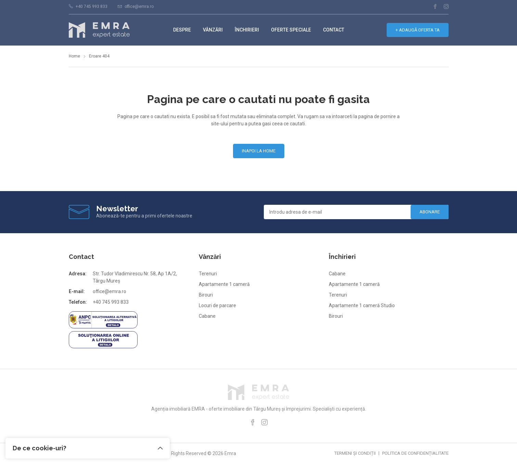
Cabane (207, 316)
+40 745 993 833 (91, 6)
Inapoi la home (258, 150)
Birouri (206, 295)
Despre (182, 30)
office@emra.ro (139, 6)
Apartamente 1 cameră (224, 284)
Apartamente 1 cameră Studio (362, 305)
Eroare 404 (99, 56)
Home (74, 56)
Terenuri (208, 273)
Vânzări (213, 30)
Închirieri (247, 30)
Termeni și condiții (355, 453)
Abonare (429, 211)
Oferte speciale (291, 30)
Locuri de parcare (217, 305)
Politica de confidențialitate (415, 453)
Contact (333, 30)
